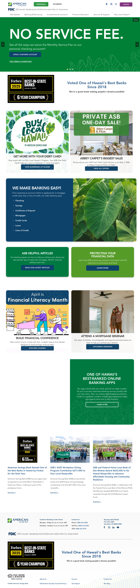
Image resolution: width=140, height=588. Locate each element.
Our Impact (76, 584)
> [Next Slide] (137, 44)
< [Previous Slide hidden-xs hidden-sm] (3, 44)
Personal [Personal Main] (41, 4)
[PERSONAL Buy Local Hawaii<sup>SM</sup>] (122, 14)
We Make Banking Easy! (36, 192)
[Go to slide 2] (70, 69)
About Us (43, 579)
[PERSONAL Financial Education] (80, 14)
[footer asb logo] (18, 521)
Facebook (105, 527)
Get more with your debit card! (37, 160)
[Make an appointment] (111, 4)
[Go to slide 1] (67, 69)
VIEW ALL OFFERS (101, 172)
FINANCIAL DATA (102, 260)
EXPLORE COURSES (37, 352)
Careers (74, 579)
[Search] (116, 4)
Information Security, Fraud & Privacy (53, 584)
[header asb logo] (17, 4)
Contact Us (108, 579)
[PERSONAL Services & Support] (101, 14)
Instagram (109, 527)
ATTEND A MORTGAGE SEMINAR (102, 340)
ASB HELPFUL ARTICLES (37, 257)
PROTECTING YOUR (102, 257)
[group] (70, 44)
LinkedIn (113, 527)
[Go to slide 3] (72, 69)
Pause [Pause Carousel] (136, 20)
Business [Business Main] (57, 4)
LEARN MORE (102, 408)
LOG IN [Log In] (126, 4)
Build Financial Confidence (37, 342)
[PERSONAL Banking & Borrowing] (33, 14)
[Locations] (107, 4)
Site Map (107, 584)
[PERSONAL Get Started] (15, 14)
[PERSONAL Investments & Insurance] (57, 14)
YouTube (118, 527)
